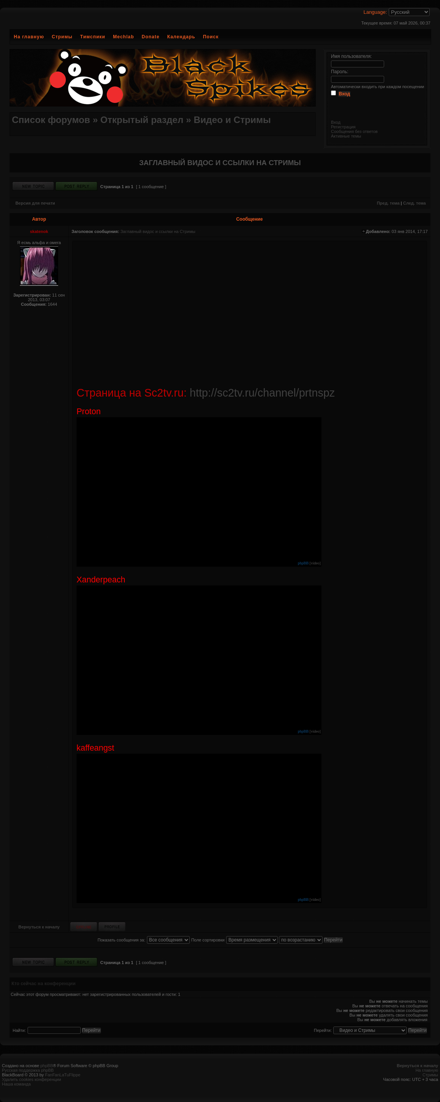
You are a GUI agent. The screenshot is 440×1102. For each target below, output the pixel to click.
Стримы (62, 36)
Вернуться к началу (39, 927)
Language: (375, 12)
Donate (151, 36)
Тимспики (93, 36)
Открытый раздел (141, 120)
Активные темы (346, 136)
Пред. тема (388, 203)
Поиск (210, 36)
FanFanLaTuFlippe (63, 1074)
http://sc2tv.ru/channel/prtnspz (262, 393)
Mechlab (123, 36)
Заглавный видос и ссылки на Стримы (158, 231)
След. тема (414, 203)
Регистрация (343, 127)
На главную (29, 36)
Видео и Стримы (232, 120)
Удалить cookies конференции (31, 1079)
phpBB (303, 563)
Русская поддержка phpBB (28, 1070)
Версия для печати (35, 203)
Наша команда (16, 1084)
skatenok (39, 231)
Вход (336, 122)
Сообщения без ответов (354, 131)
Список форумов (51, 120)
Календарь (181, 36)
